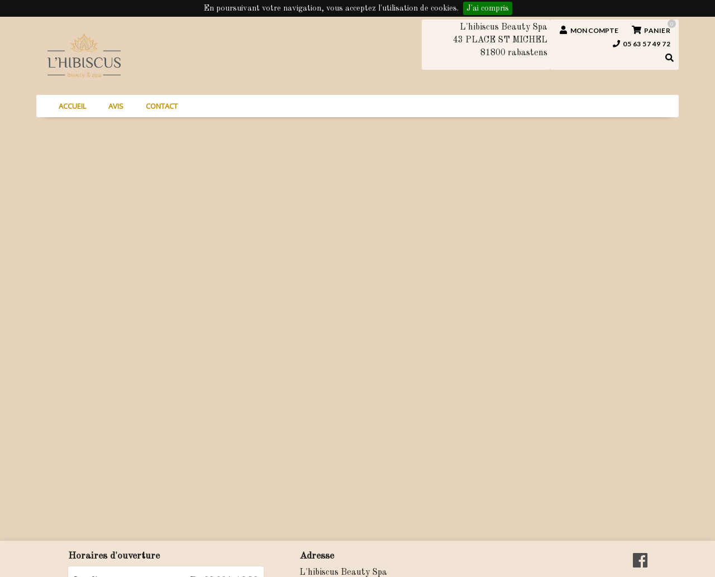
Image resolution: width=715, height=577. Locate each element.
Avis (115, 106)
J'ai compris (487, 8)
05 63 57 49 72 (642, 44)
